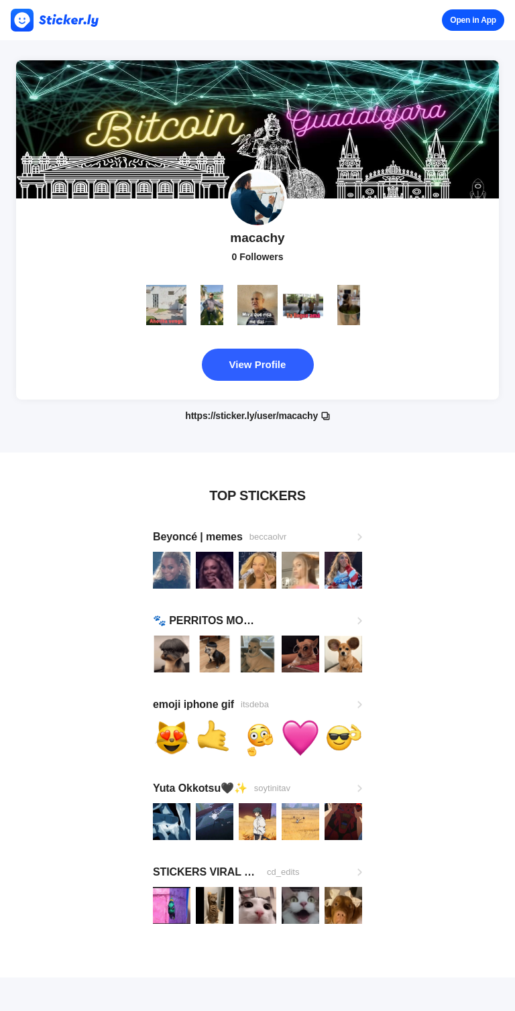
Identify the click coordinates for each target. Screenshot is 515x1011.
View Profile (257, 364)
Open (473, 20)
